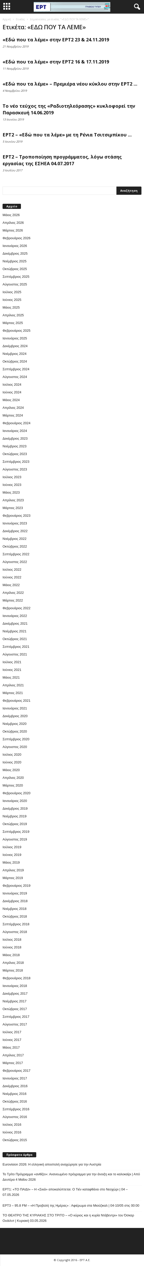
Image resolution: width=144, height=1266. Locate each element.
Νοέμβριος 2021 (15, 631)
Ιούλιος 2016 (12, 1124)
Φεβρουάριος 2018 (16, 978)
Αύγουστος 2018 (15, 932)
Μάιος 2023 (11, 492)
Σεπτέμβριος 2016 (16, 1109)
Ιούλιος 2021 (12, 662)
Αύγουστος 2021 (15, 654)
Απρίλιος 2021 (13, 685)
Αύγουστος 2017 (15, 1024)
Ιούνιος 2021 (12, 670)
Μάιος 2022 (11, 585)
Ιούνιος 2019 (12, 855)
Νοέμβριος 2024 (15, 354)
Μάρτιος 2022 (13, 600)
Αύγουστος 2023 (15, 469)
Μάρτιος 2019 (13, 878)
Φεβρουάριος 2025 (16, 330)
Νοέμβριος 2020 (15, 724)
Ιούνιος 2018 (12, 947)
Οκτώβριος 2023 (15, 454)
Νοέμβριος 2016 (15, 1094)
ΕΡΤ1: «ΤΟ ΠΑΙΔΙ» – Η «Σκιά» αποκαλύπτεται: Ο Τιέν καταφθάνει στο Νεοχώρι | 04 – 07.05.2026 (65, 1192)
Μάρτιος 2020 (13, 785)
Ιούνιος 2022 (12, 577)
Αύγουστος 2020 (15, 747)
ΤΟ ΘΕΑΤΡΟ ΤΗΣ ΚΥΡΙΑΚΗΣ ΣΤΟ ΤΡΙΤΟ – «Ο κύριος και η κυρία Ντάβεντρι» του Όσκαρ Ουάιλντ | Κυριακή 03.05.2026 (68, 1218)
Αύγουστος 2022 (15, 562)
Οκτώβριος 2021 (15, 639)
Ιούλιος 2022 (12, 569)
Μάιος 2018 (11, 955)
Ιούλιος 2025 (12, 292)
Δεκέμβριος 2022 (15, 531)
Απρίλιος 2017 (13, 1055)
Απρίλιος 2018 (13, 963)
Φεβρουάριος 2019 (16, 886)
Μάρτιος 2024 (13, 415)
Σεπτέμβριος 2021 (16, 647)
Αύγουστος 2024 (15, 377)
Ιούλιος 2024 (12, 384)
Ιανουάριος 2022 (15, 616)
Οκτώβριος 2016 (15, 1101)
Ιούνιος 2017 (12, 1040)
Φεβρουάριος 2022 (16, 608)
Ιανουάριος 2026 (15, 246)
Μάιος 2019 (11, 862)
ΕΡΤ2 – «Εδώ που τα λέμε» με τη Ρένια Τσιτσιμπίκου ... (67, 135)
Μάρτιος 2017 (13, 1063)
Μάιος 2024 (11, 400)
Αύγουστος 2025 (15, 284)
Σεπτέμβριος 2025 (16, 277)
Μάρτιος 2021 (13, 693)
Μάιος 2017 (11, 1047)
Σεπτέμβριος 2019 (16, 832)
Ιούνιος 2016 (12, 1132)
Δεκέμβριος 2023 (15, 438)
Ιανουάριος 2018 (15, 986)
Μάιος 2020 (11, 770)
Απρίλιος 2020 (13, 778)
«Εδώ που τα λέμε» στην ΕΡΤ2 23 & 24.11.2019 (56, 39)
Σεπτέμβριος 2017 (16, 1017)
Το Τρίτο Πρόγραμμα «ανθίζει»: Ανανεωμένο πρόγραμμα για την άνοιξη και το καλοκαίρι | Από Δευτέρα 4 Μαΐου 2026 (71, 1176)
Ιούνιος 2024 (12, 392)
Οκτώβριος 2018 (15, 916)
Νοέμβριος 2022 (15, 539)
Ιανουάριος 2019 (15, 893)
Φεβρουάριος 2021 (16, 701)
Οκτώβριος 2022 (15, 546)
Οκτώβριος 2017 (15, 1009)
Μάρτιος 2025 (13, 323)
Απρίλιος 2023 (13, 500)
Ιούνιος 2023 (12, 485)
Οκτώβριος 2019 (15, 824)
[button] (136, 7)
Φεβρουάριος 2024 (16, 423)
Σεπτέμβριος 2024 (16, 369)
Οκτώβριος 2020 (15, 731)
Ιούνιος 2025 (12, 300)
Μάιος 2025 (11, 307)
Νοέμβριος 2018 (15, 909)
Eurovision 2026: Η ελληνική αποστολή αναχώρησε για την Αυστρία (52, 1164)
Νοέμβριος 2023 (15, 446)
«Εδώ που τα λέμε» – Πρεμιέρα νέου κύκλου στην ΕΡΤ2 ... (70, 84)
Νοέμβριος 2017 (15, 1001)
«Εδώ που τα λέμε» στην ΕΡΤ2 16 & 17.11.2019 (56, 62)
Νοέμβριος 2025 (15, 261)
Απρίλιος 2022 (13, 593)
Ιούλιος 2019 (12, 847)
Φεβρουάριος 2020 (16, 793)
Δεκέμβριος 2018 (15, 901)
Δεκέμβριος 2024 (15, 346)
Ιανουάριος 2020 (15, 801)
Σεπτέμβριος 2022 (16, 554)
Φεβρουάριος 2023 (16, 516)
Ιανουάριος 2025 (15, 338)
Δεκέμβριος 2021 (15, 623)
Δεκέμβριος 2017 (15, 993)
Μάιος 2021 (11, 677)
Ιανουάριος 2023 (15, 523)
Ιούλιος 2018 (12, 939)
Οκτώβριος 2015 (15, 1140)
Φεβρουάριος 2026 (16, 238)
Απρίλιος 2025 (13, 315)
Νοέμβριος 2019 (15, 816)
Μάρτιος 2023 (13, 508)
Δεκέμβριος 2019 (15, 808)
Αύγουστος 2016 (15, 1117)
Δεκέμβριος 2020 (15, 716)
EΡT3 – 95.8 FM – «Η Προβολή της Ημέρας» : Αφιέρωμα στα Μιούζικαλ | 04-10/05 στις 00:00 (71, 1205)
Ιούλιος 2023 (12, 477)
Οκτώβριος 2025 (15, 269)
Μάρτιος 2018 (13, 970)
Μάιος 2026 (11, 215)
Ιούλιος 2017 (12, 1032)
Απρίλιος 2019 (13, 870)
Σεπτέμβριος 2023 (16, 462)
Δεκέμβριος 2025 (15, 253)
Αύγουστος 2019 (15, 839)
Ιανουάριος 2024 (15, 431)
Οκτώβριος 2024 (15, 361)
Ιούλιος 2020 (12, 754)
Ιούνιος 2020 (12, 762)
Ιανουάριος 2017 (15, 1078)
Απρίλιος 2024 (13, 408)
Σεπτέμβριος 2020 (16, 739)
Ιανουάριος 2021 (15, 708)
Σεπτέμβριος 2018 (16, 924)
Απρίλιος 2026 (13, 223)
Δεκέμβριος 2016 (15, 1086)
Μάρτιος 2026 (13, 230)
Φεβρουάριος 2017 (16, 1071)
